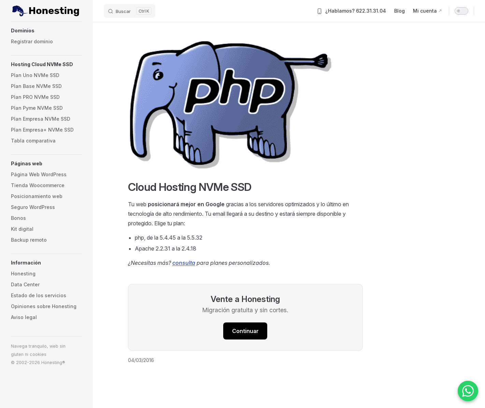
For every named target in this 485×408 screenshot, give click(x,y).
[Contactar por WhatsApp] (468, 391)
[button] (46, 30)
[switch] (461, 11)
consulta (183, 262)
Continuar (245, 331)
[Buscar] (129, 11)
